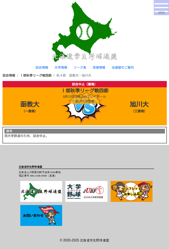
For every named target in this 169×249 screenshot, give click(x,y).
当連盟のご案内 (123, 67)
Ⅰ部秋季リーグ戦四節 (36, 75)
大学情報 (61, 67)
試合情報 (42, 67)
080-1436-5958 (38, 175)
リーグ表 (80, 67)
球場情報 (99, 67)
